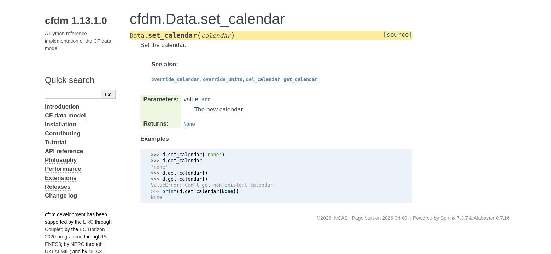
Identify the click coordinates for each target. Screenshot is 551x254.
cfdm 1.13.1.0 (76, 20)
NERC (77, 244)
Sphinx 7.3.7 (454, 218)
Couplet (53, 229)
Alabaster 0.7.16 (492, 218)
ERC (88, 222)
